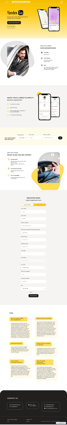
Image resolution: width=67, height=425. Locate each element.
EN (6, 2)
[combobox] (33, 260)
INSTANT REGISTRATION (14, 22)
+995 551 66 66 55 (25, 1)
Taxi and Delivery (27, 204)
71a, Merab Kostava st (15, 405)
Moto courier (40, 204)
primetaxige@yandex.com (50, 408)
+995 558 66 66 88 (16, 1)
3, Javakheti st (14, 407)
